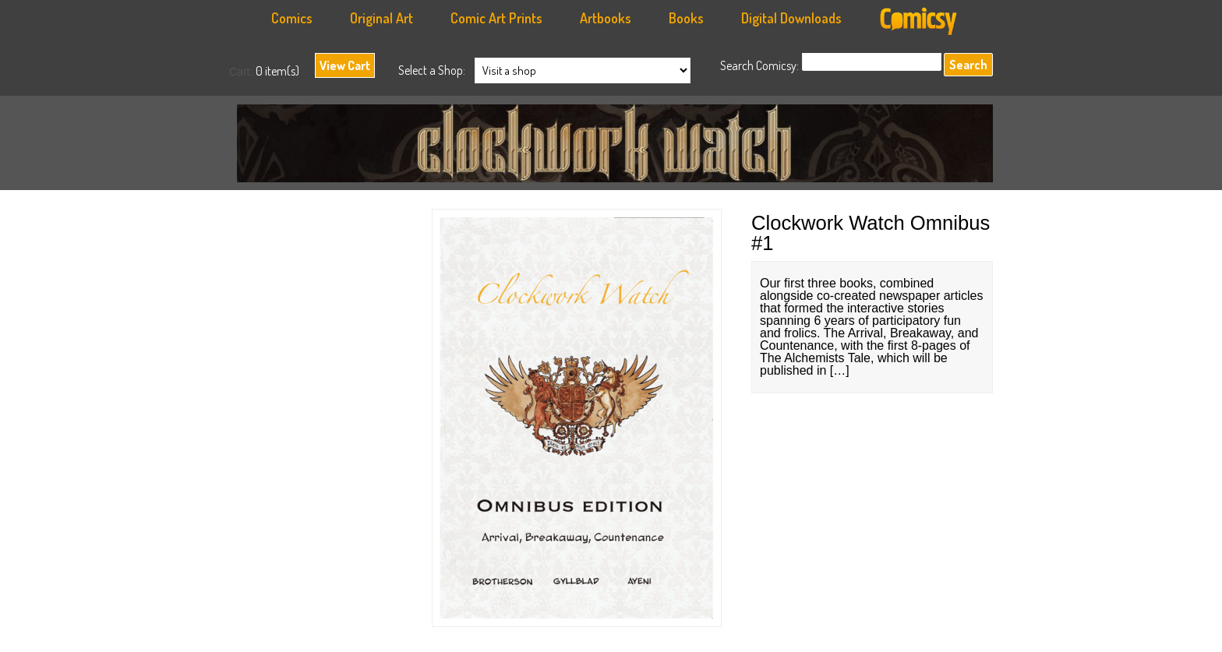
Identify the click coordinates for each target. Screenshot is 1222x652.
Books (686, 17)
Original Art (381, 17)
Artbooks (605, 17)
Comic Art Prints (496, 17)
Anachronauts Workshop (619, 147)
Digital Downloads (791, 17)
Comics (292, 17)
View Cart (345, 65)
